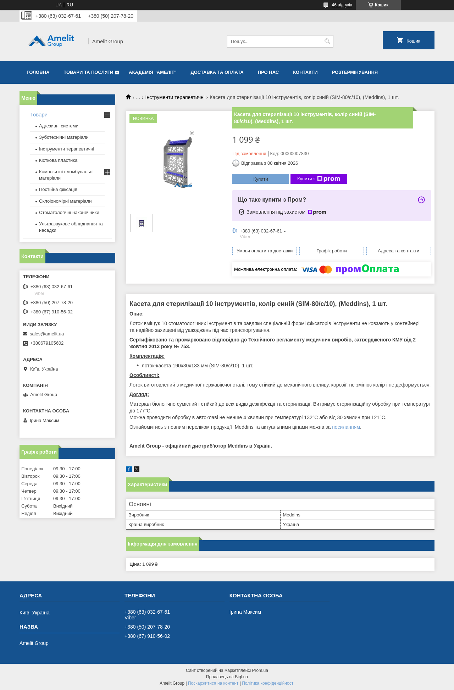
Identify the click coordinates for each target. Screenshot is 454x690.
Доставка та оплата (217, 72)
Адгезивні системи (58, 125)
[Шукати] (327, 41)
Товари (39, 114)
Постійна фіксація (58, 189)
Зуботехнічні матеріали (64, 137)
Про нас (268, 72)
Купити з (318, 179)
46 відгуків (342, 4)
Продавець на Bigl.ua (227, 676)
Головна (38, 72)
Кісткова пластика (58, 160)
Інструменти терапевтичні (175, 97)
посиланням (346, 427)
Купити (260, 179)
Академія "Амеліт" (152, 72)
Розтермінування (355, 72)
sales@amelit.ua (47, 333)
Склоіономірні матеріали (65, 201)
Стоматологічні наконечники (69, 212)
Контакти (305, 72)
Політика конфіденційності (268, 683)
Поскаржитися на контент (213, 683)
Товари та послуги (88, 72)
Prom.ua (260, 670)
